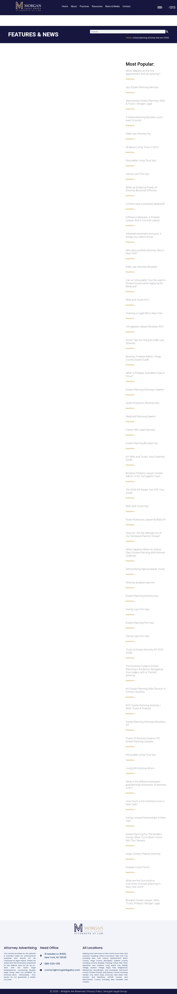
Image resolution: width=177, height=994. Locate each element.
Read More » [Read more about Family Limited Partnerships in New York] (130, 826)
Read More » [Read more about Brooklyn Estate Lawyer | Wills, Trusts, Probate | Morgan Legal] (130, 909)
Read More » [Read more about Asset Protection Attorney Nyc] (130, 408)
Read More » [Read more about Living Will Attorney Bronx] (130, 773)
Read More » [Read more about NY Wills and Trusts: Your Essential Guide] (130, 465)
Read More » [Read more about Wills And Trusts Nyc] (130, 511)
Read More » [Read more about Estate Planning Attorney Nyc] (130, 601)
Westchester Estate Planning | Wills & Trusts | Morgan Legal (145, 102)
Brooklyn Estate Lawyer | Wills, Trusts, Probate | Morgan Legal (143, 902)
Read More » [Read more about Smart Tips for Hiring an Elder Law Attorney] (130, 348)
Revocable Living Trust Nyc (141, 160)
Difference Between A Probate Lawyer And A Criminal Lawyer (143, 219)
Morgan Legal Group (115, 991)
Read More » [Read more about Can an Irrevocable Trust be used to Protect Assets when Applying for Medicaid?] (130, 292)
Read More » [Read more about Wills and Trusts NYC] (130, 305)
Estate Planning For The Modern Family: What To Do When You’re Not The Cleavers (144, 837)
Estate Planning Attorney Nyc (142, 595)
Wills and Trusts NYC (137, 299)
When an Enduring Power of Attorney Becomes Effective (141, 189)
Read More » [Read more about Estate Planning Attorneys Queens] (130, 395)
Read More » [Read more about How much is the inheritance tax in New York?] (130, 810)
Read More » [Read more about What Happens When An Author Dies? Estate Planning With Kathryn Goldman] (130, 561)
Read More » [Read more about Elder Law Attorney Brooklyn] (130, 272)
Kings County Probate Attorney (143, 853)
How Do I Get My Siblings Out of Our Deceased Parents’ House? (143, 534)
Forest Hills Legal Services (140, 429)
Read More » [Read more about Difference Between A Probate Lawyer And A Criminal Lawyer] (130, 226)
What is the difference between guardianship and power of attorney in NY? (146, 784)
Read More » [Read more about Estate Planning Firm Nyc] (130, 628)
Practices (84, 6)
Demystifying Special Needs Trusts (145, 569)
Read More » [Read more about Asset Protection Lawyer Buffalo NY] (130, 525)
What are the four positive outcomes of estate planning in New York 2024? (143, 883)
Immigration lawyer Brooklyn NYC (145, 326)
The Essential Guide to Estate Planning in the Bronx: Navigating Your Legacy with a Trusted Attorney (144, 671)
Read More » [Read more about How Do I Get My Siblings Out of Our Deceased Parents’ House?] (130, 541)
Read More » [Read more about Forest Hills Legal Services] (130, 435)
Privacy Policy (94, 991)
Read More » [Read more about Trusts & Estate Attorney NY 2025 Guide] (130, 658)
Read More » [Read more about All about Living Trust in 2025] (130, 152)
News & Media (112, 6)
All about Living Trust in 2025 (142, 147)
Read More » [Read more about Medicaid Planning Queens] (130, 422)
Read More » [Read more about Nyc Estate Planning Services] (130, 93)
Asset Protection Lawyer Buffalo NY (146, 519)
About (74, 6)
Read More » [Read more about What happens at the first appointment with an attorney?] (130, 79)
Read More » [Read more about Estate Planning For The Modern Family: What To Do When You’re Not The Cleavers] (130, 846)
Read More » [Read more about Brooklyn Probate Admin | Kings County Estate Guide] (130, 365)
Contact (126, 6)
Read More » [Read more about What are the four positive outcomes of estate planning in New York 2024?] (130, 892)
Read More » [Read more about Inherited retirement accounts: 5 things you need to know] (130, 242)
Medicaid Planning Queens (140, 416)
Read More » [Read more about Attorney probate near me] (130, 588)
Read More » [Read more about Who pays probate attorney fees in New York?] (130, 259)
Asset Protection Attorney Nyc (142, 402)
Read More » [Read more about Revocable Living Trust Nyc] (130, 166)
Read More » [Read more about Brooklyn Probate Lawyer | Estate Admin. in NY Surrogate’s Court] (130, 482)
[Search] (167, 31)
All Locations (93, 948)
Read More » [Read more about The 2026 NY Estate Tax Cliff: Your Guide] (130, 498)
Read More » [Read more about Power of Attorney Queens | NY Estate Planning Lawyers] (130, 747)
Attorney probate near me (140, 582)
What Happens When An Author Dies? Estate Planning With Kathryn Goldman (145, 552)
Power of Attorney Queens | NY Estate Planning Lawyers (143, 740)
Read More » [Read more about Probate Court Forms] (130, 872)
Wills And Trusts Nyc (137, 506)
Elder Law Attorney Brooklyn (141, 266)
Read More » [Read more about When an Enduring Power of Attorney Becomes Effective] (130, 196)
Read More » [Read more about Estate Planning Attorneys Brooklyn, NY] (130, 730)
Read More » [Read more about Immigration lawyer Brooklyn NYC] (130, 332)
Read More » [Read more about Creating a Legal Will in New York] (130, 318)
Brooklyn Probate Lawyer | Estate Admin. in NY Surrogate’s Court (144, 475)
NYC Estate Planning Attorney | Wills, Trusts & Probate (143, 707)
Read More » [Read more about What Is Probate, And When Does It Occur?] (130, 381)
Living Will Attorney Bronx (140, 768)
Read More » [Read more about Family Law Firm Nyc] (130, 179)
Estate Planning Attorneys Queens (145, 389)
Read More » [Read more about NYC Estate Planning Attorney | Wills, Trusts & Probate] (130, 714)
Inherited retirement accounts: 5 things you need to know (143, 235)
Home (65, 6)
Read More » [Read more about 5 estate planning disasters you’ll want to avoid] (130, 126)
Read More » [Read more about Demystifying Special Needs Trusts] (130, 574)
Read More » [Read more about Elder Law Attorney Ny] (130, 139)
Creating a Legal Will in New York (144, 313)
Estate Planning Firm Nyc (140, 622)
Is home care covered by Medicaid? (145, 203)
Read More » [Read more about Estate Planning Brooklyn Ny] (130, 449)
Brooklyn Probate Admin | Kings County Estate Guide (143, 358)
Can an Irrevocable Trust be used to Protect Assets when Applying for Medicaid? (146, 283)
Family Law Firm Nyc (137, 173)
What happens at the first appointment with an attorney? (143, 72)
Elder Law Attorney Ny (138, 133)
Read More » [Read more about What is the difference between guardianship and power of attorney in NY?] (130, 793)
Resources (97, 6)
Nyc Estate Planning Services (142, 87)
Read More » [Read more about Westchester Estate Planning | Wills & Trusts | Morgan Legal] (130, 109)
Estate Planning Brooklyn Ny (142, 443)
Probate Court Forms (137, 867)
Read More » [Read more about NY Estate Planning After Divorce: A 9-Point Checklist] (130, 697)
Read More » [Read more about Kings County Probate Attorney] (130, 859)
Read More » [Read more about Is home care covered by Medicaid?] (130, 209)
